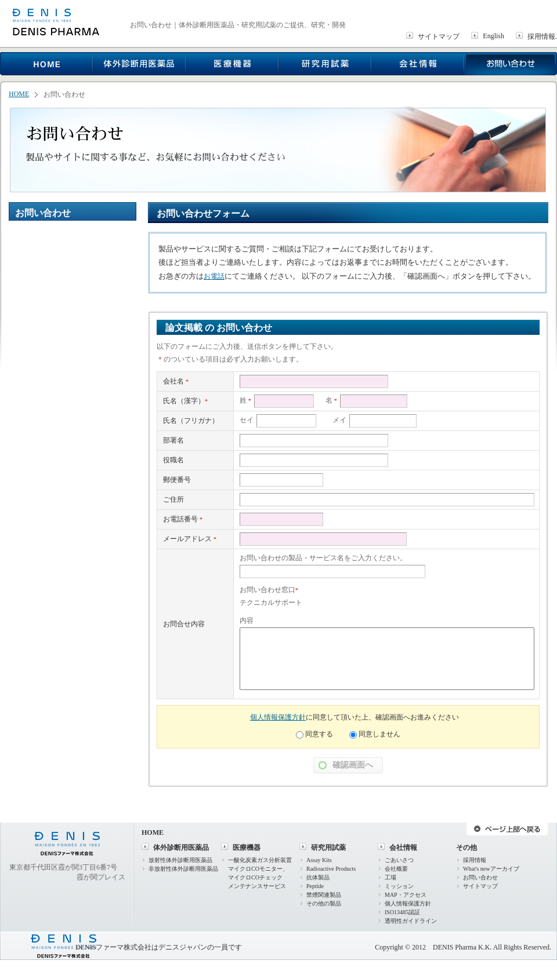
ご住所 (173, 499)
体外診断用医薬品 (181, 847)
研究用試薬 (328, 847)
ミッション (399, 886)
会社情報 (403, 847)
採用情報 (474, 860)
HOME (19, 94)
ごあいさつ (399, 860)
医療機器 (247, 847)
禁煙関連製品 (323, 895)
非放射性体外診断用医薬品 (183, 869)
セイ (247, 420)
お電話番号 (182, 519)
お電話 (214, 276)
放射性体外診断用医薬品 (180, 860)
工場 (390, 877)
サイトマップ (439, 36)
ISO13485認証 (402, 912)
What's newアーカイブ (491, 869)
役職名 (173, 460)
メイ (339, 420)
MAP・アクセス (405, 895)
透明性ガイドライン (411, 921)
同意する (319, 734)
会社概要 (396, 869)
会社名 (176, 381)
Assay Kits (319, 860)
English (493, 36)
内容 (247, 620)
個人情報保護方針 (278, 717)
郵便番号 (177, 480)
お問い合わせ (480, 877)
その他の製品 (323, 903)
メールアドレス (189, 539)
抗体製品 (318, 877)
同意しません (379, 734)
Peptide (315, 886)
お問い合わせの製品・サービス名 (292, 558)
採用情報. (542, 36)
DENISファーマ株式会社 (113, 947)
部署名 (173, 440)
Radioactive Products (331, 869)
